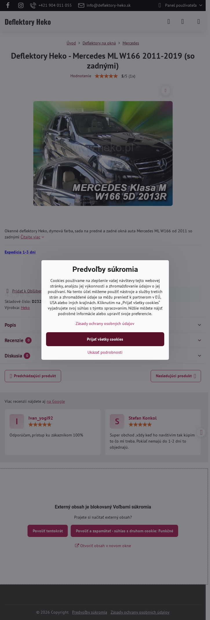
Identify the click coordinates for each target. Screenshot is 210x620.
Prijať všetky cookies (105, 339)
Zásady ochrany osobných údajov (105, 323)
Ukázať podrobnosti (105, 352)
